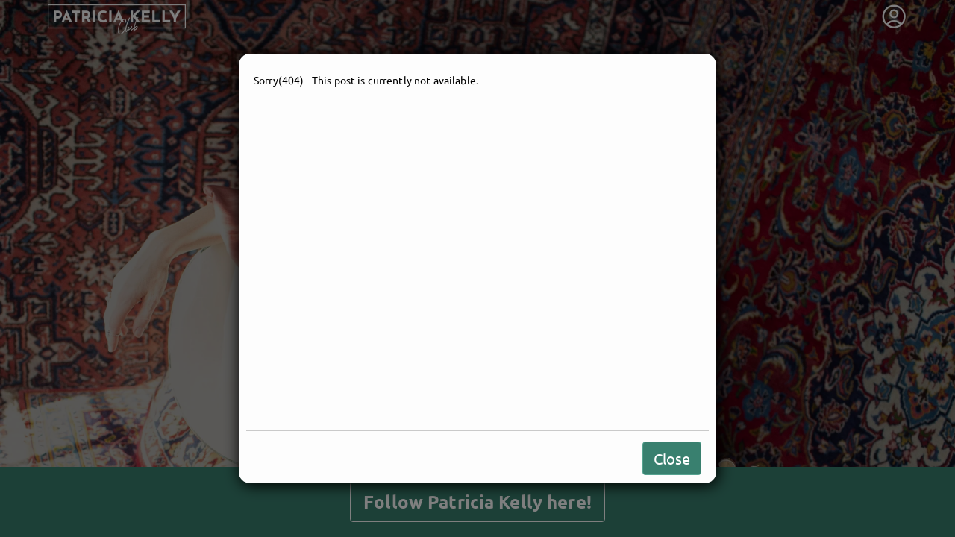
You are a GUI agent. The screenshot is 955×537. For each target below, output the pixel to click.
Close (672, 458)
